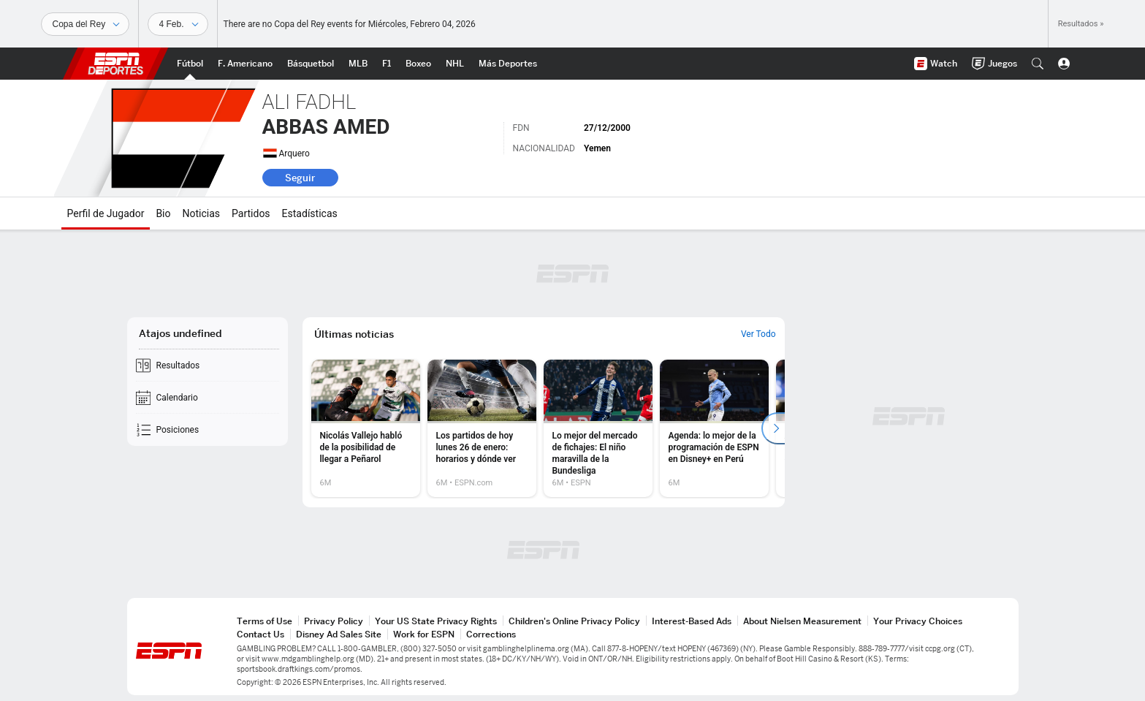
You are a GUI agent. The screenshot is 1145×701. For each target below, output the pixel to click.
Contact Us (260, 634)
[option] (365, 428)
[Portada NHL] (455, 64)
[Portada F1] (386, 64)
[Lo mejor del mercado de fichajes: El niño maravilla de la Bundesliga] (598, 428)
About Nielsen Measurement (802, 620)
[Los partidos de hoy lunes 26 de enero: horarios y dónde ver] (481, 428)
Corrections (491, 634)
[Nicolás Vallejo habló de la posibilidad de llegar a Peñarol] (365, 428)
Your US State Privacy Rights (436, 620)
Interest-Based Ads (691, 620)
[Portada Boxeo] (418, 64)
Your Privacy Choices (917, 620)
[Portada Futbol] (190, 64)
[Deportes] (85, 24)
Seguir (300, 177)
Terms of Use (264, 620)
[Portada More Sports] (508, 64)
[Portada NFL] (245, 64)
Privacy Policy (333, 620)
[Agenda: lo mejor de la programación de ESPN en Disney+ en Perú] (714, 428)
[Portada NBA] (310, 64)
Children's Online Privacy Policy (574, 620)
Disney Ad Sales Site (338, 634)
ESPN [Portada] (115, 64)
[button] (1037, 63)
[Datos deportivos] (178, 24)
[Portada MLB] (358, 64)
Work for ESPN (423, 634)
